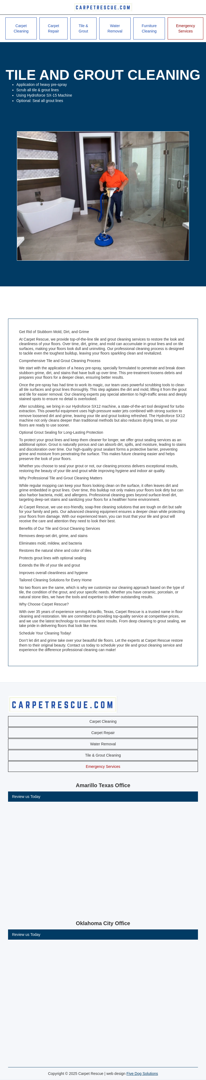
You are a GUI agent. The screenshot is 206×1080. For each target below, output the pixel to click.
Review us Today (26, 796)
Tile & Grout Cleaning (103, 755)
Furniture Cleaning (149, 28)
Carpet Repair (53, 28)
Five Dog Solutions (142, 1073)
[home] (103, 7)
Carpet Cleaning (21, 28)
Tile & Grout (83, 28)
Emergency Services (185, 28)
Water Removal (115, 28)
